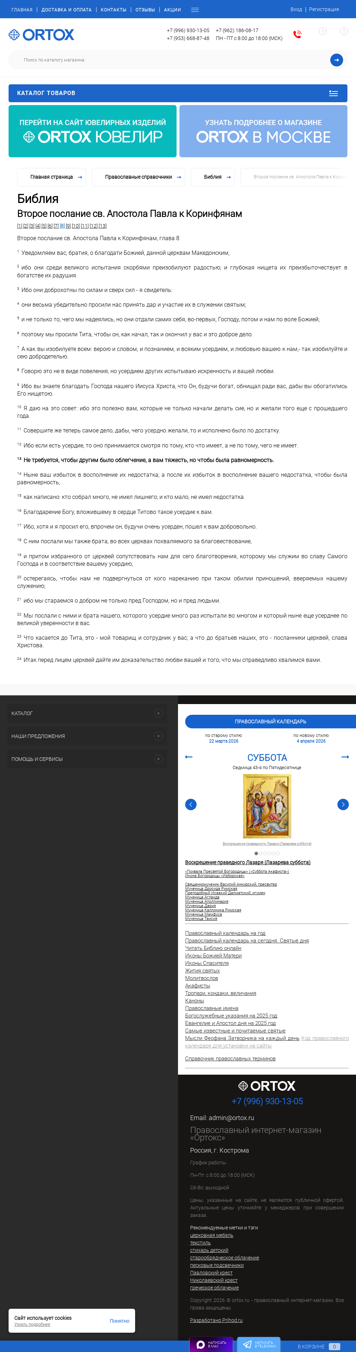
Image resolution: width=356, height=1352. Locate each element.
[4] (37, 226)
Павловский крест (211, 1273)
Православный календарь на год (225, 933)
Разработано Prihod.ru (216, 1320)
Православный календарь (270, 721)
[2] (25, 226)
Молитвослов (201, 978)
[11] (85, 226)
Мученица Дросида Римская (211, 889)
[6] (50, 226)
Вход (296, 9)
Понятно (119, 1321)
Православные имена (211, 1008)
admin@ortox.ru (231, 1117)
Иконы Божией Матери (213, 955)
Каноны (194, 1000)
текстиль (200, 1242)
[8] (62, 226)
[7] (56, 226)
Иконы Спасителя (207, 963)
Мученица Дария (200, 906)
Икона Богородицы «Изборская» (214, 876)
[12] (94, 226)
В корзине (312, 1346)
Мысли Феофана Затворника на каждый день (242, 1038)
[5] (43, 226)
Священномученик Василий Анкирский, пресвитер (231, 884)
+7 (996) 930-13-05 (188, 30)
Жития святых (202, 970)
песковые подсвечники (217, 1265)
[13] (103, 226)
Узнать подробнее (32, 1324)
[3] (31, 226)
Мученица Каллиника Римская (213, 910)
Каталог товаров (178, 93)
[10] (76, 226)
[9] (68, 226)
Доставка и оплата (66, 10)
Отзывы (145, 10)
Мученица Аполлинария (206, 902)
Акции (172, 10)
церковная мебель (211, 1235)
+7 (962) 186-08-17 (237, 30)
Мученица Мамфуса (203, 914)
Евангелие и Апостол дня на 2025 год (230, 1023)
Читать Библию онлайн (213, 948)
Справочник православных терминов (230, 1058)
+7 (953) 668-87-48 (188, 38)
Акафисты (197, 985)
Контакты (114, 10)
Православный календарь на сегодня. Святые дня (247, 940)
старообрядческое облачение (224, 1258)
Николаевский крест (214, 1280)
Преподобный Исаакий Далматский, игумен (225, 893)
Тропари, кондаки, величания (220, 993)
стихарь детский (209, 1250)
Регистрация (324, 9)
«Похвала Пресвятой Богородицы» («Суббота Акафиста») (237, 872)
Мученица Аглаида (202, 897)
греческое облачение (214, 1288)
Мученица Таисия (201, 919)
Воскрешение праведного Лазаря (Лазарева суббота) (267, 844)
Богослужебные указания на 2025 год (231, 1015)
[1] (19, 226)
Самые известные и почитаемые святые (235, 1030)
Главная (22, 10)
